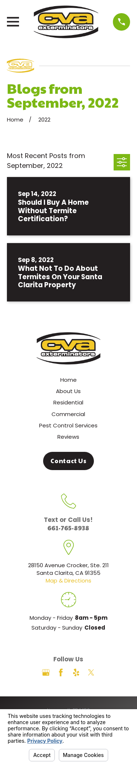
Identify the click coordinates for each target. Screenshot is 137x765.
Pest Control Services (68, 425)
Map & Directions (68, 580)
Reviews (68, 437)
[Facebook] (61, 672)
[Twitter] (91, 672)
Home (68, 380)
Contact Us (68, 461)
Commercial (68, 414)
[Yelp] (76, 672)
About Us (68, 391)
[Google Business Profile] (46, 672)
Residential (68, 402)
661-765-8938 (68, 527)
